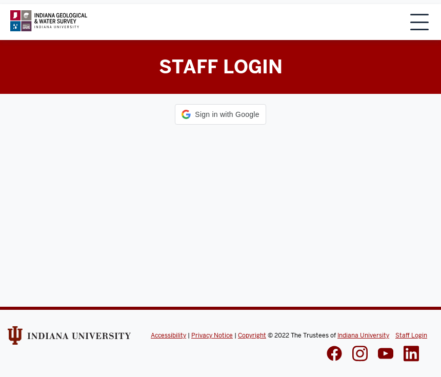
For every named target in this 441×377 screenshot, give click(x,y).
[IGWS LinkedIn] (385, 354)
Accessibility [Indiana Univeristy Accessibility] (168, 335)
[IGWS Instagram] (360, 355)
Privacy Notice (212, 335)
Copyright (252, 335)
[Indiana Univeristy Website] (69, 339)
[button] (220, 114)
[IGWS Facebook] (334, 354)
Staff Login (411, 335)
